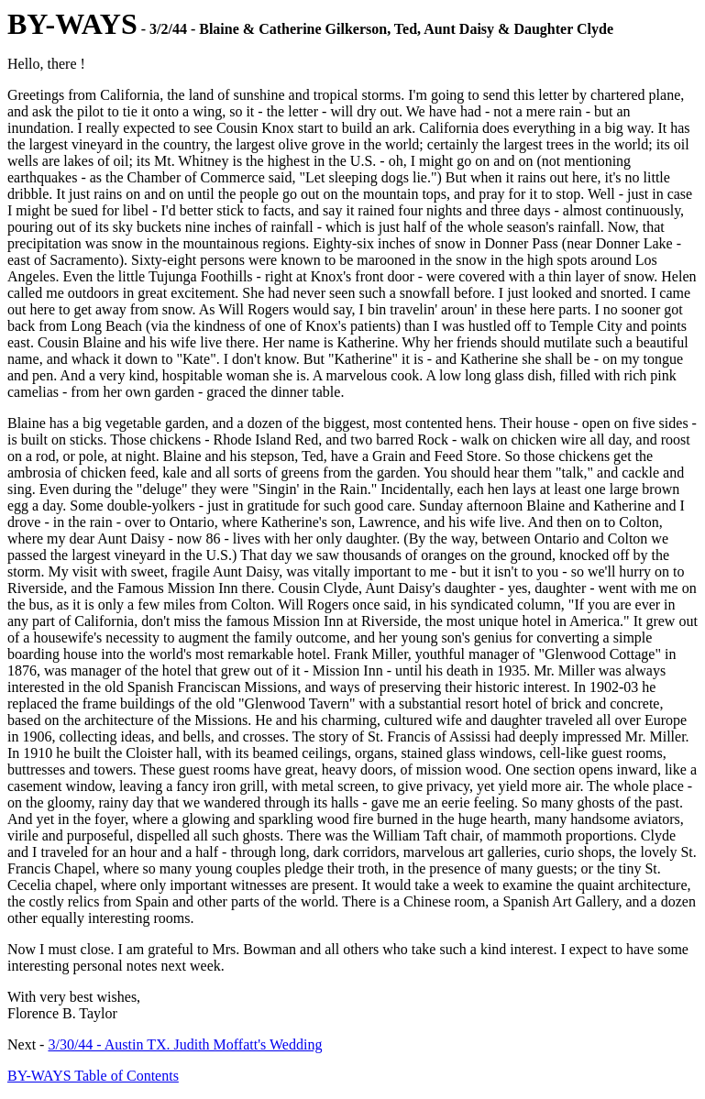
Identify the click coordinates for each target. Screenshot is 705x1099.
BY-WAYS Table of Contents (93, 1075)
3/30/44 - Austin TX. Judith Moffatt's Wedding (185, 1044)
